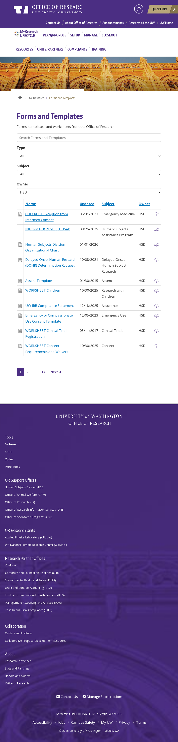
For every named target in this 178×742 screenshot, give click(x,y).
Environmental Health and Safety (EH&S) (30, 580)
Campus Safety (83, 722)
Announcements (113, 23)
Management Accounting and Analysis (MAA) (33, 602)
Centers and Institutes (19, 633)
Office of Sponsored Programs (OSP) (28, 517)
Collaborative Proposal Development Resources (35, 641)
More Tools (12, 467)
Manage (91, 35)
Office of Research (17, 683)
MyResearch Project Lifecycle (27, 33)
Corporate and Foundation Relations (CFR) (32, 573)
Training (98, 49)
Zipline (9, 459)
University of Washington (30, 11)
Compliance (77, 49)
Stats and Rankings (17, 668)
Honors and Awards (18, 676)
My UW (107, 722)
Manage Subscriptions (103, 696)
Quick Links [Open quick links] (164, 10)
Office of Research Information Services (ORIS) (34, 509)
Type (21, 147)
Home (20, 97)
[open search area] (138, 8)
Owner (22, 184)
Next (56, 371)
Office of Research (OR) (20, 502)
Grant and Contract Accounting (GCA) (28, 588)
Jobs (61, 722)
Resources (24, 49)
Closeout (109, 35)
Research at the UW (142, 23)
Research (75, 10)
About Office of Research (81, 23)
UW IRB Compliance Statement (49, 305)
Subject (23, 166)
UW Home (166, 23)
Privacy (124, 722)
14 (43, 371)
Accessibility (42, 722)
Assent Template (38, 280)
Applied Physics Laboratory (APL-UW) (28, 537)
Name (30, 204)
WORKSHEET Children (42, 290)
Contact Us (53, 23)
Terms (141, 722)
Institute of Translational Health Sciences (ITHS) (35, 595)
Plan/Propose (54, 35)
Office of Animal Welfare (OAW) (25, 495)
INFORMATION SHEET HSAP (47, 229)
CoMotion (11, 565)
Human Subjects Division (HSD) (24, 487)
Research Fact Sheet (18, 661)
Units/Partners (50, 49)
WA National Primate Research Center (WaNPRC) (36, 545)
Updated (87, 204)
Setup (75, 35)
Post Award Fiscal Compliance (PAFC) (28, 610)
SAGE (8, 452)
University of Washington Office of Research (89, 419)
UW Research (36, 98)
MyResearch (12, 444)
